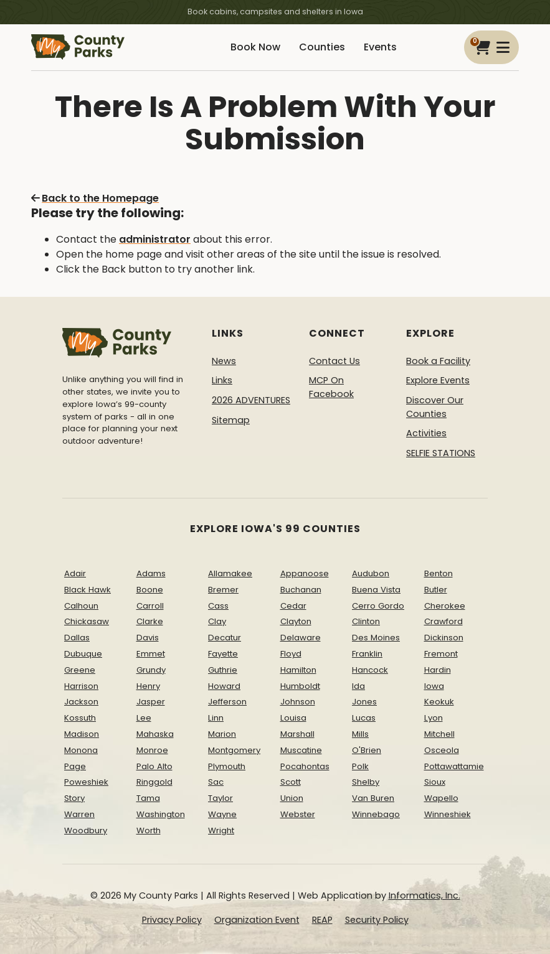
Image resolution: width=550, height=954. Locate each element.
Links (222, 380)
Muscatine (301, 750)
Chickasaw (86, 621)
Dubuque (83, 654)
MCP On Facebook (331, 387)
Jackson (81, 702)
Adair (75, 573)
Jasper (150, 702)
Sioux (434, 782)
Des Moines (376, 637)
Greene (79, 670)
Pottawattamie (454, 766)
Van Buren (373, 798)
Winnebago (376, 814)
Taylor (220, 798)
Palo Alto (154, 766)
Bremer (223, 590)
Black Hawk (87, 590)
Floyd (290, 654)
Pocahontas (305, 766)
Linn (216, 718)
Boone (149, 590)
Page (75, 766)
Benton (438, 573)
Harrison (81, 686)
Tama (148, 798)
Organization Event (257, 920)
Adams (151, 573)
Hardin (437, 670)
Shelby (365, 782)
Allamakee (230, 573)
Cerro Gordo (378, 606)
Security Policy (377, 920)
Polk (360, 766)
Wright (221, 830)
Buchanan (300, 590)
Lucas (364, 718)
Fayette (223, 654)
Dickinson (443, 637)
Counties (322, 47)
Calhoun (81, 606)
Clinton (366, 621)
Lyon (433, 718)
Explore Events (438, 380)
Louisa (293, 718)
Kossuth (80, 718)
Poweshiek (86, 782)
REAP (322, 920)
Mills (360, 734)
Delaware (300, 637)
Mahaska (155, 734)
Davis (147, 637)
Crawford (443, 621)
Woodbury (85, 830)
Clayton (295, 621)
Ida (358, 686)
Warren (79, 814)
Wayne (222, 814)
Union (291, 798)
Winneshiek (447, 814)
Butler (435, 590)
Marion (222, 734)
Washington (160, 814)
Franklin (367, 654)
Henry (148, 686)
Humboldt (300, 686)
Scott (290, 782)
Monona (81, 750)
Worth (148, 830)
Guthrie (222, 670)
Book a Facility (438, 361)
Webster (297, 814)
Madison (81, 734)
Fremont (441, 654)
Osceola (441, 750)
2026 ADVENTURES (251, 400)
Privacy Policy (172, 920)
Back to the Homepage (95, 198)
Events (380, 47)
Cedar (293, 606)
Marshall (297, 734)
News (224, 361)
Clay (217, 621)
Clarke (149, 621)
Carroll (150, 606)
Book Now (255, 47)
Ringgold (154, 782)
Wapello (441, 798)
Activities (426, 433)
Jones (364, 702)
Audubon (370, 573)
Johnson (297, 702)
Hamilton (298, 670)
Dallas (77, 637)
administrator (155, 239)
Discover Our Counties (434, 407)
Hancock (370, 670)
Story (74, 798)
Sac (216, 782)
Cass (218, 606)
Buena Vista (376, 590)
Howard (224, 686)
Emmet (150, 654)
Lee (143, 718)
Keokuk (439, 702)
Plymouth (226, 766)
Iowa (434, 686)
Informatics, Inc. (424, 895)
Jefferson (227, 702)
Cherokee (444, 606)
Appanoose (304, 573)
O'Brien (366, 750)
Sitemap (231, 420)
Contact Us (334, 361)
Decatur (224, 637)
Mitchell (439, 734)
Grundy (151, 670)
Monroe (152, 750)
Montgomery (234, 750)
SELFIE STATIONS (440, 453)
